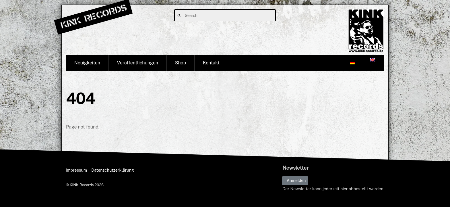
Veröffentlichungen (137, 63)
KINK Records (82, 185)
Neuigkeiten (87, 63)
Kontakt (211, 63)
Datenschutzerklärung (112, 170)
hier (344, 189)
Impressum (76, 170)
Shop (180, 63)
